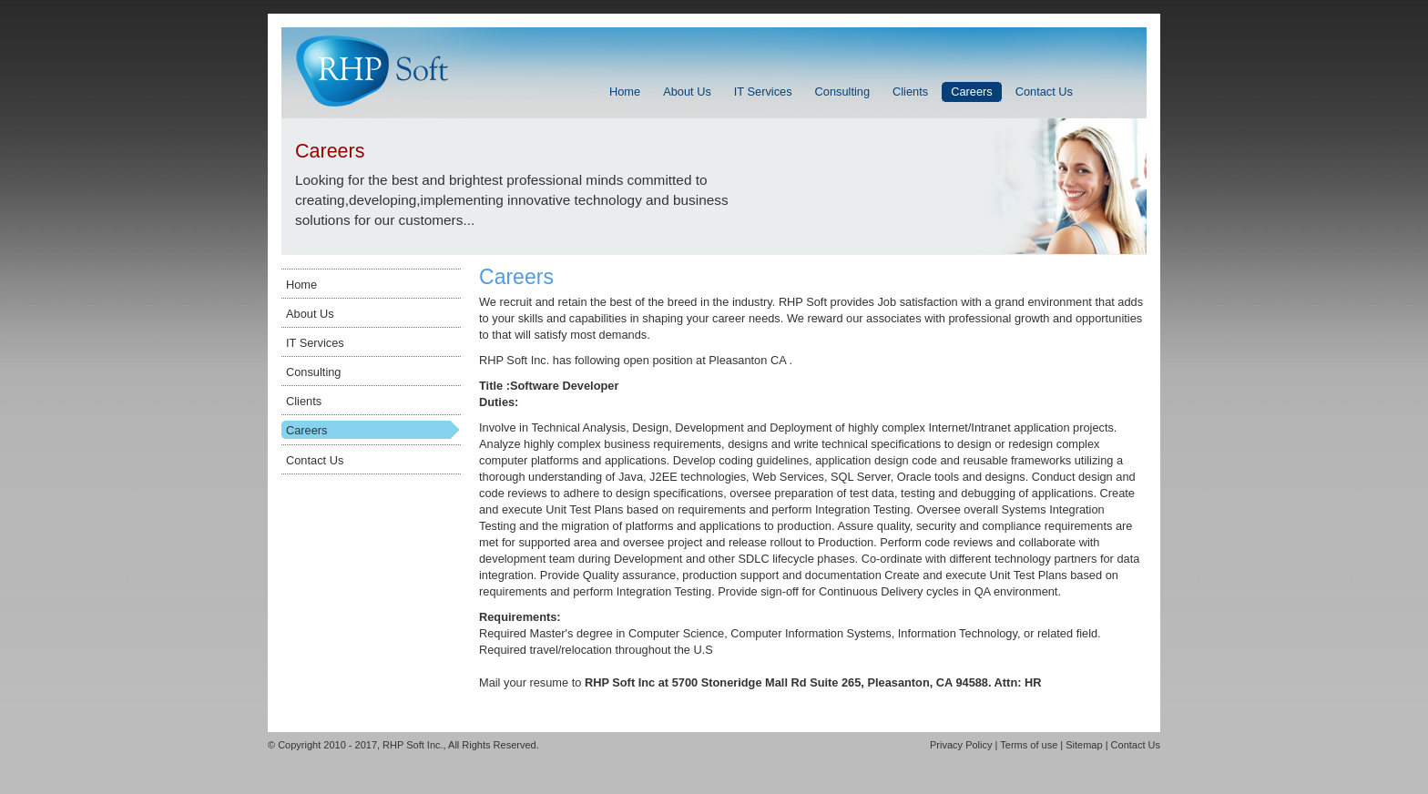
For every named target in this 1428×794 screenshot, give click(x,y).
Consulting (313, 372)
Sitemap (1084, 744)
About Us (310, 314)
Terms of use (1028, 744)
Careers (307, 430)
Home (301, 284)
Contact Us (314, 460)
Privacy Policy (961, 744)
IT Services (315, 343)
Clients (303, 401)
